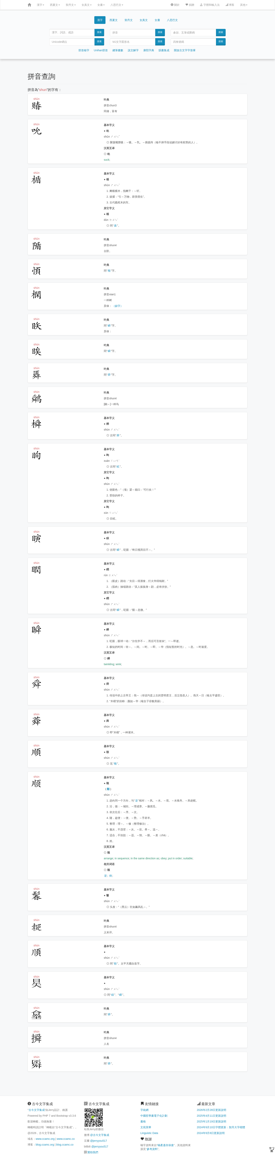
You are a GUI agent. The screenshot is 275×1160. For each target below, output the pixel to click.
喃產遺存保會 (166, 1145)
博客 (229, 4)
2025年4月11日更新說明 (211, 1115)
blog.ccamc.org (45, 1144)
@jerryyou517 (98, 1140)
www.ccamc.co (66, 1138)
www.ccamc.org (45, 1138)
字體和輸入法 (210, 4)
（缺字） (117, 305)
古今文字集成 (37, 1109)
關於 (175, 4)
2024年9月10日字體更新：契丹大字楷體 (221, 1127)
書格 (143, 1121)
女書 (101, 4)
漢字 (40, 4)
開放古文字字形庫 (185, 50)
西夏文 (55, 4)
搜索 (99, 32)
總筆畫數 (117, 50)
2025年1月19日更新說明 (211, 1121)
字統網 (144, 1109)
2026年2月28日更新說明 (211, 1109)
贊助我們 (92, 1152)
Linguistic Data (149, 1133)
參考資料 (152, 1149)
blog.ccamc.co (64, 1144)
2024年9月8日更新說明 (211, 1133)
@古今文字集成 (99, 1134)
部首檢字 (83, 50)
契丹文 (71, 4)
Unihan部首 (101, 50)
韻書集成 (164, 50)
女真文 (87, 4)
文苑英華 (145, 1127)
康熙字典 (148, 50)
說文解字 (133, 50)
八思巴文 (117, 4)
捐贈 (189, 4)
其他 (243, 4)
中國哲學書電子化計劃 (153, 1115)
